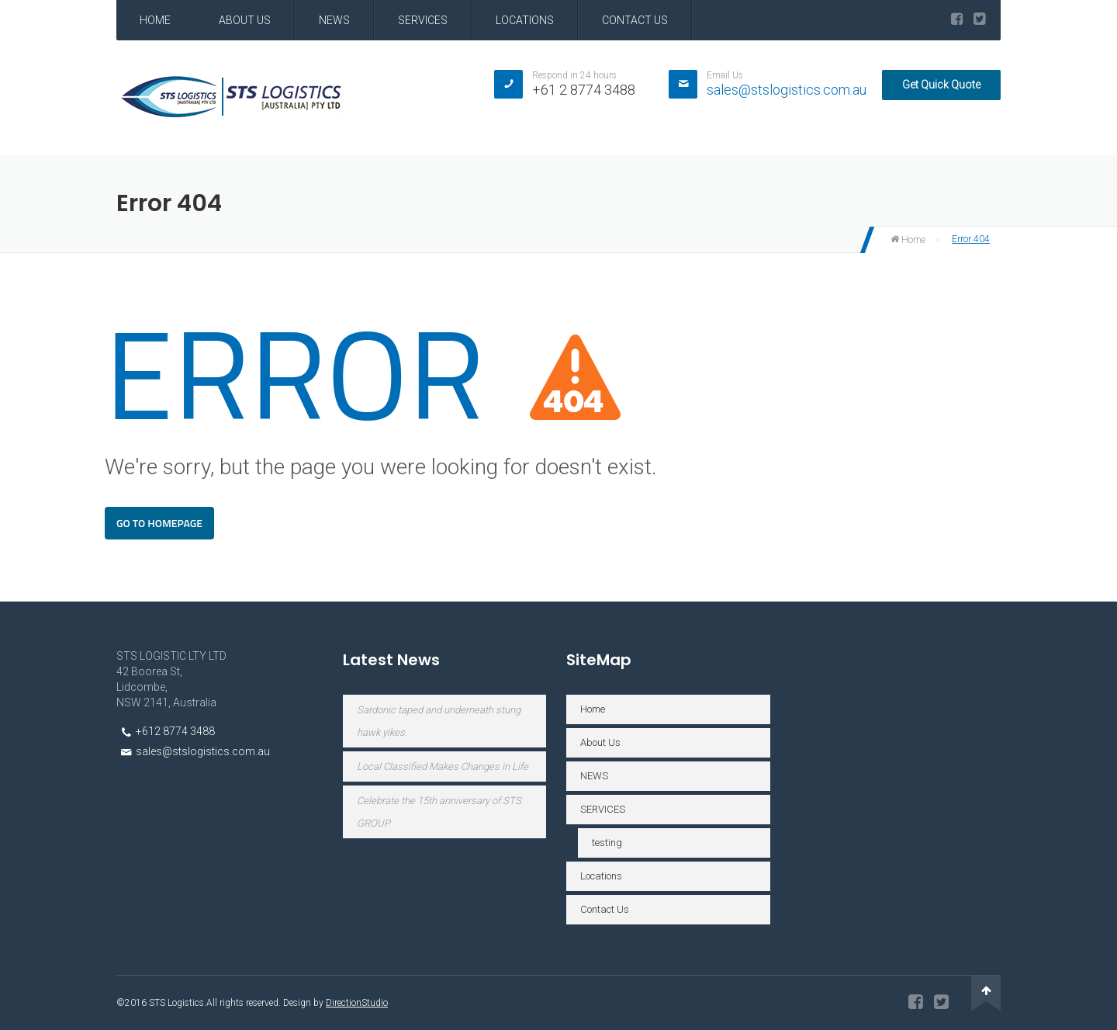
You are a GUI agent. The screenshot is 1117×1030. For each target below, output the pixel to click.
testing (607, 842)
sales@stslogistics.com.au (786, 89)
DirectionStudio (357, 1002)
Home (155, 20)
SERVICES (423, 20)
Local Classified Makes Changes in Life (442, 766)
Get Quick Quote (941, 84)
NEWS (334, 20)
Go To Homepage (159, 523)
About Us (245, 20)
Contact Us (635, 20)
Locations (525, 20)
